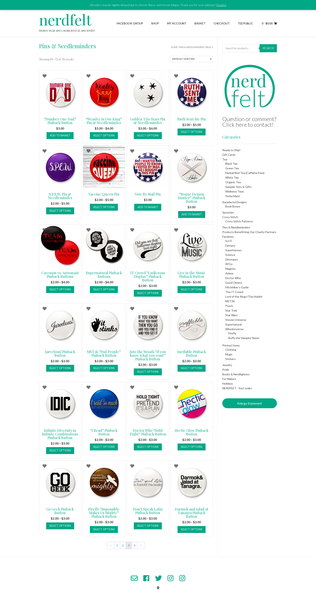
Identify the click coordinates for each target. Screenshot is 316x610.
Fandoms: (228, 236)
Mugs (228, 354)
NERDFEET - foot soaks (237, 388)
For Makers (229, 379)
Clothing (230, 349)
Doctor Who (233, 278)
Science (230, 254)
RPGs (229, 264)
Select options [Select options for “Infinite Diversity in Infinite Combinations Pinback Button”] (60, 450)
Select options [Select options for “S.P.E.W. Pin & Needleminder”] (60, 210)
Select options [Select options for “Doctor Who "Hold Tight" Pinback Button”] (148, 446)
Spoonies (228, 212)
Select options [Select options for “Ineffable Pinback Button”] (191, 368)
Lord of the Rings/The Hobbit (243, 296)
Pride (225, 369)
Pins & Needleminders (191, 47)
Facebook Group (130, 23)
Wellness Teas (234, 191)
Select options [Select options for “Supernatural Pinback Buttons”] (104, 289)
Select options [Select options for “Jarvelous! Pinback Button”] (60, 368)
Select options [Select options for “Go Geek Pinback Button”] (60, 525)
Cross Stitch (230, 217)
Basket (200, 23)
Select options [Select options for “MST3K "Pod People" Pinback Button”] (104, 368)
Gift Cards (228, 154)
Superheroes (233, 250)
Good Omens (233, 282)
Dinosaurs (231, 259)
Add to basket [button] (60, 135)
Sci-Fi (228, 241)
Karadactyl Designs (234, 202)
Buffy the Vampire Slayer (243, 338)
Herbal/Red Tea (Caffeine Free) (244, 173)
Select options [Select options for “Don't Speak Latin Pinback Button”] (148, 525)
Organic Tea (233, 182)
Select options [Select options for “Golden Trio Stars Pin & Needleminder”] (148, 135)
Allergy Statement (249, 403)
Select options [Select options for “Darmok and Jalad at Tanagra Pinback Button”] (191, 529)
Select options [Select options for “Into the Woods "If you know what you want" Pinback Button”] (148, 371)
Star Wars (231, 315)
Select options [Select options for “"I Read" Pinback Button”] (104, 446)
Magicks (230, 268)
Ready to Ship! (231, 150)
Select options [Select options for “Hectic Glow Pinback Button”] (191, 446)
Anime (229, 273)
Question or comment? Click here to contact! (249, 121)
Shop (155, 23)
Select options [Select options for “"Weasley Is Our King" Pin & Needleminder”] (104, 135)
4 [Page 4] (134, 545)
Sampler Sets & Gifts (238, 186)
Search (268, 48)
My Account (176, 23)
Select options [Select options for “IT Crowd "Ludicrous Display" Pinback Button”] (148, 293)
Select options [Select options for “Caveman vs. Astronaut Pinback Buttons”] (60, 289)
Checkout (222, 23)
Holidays (227, 383)
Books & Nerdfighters (236, 374)
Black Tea (231, 163)
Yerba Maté (232, 196)
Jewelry (227, 365)
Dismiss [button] (221, 5)
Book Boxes (232, 206)
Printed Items (231, 345)
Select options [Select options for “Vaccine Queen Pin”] (104, 207)
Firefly (232, 333)
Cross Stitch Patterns (239, 221)
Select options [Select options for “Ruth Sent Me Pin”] (191, 131)
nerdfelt (65, 19)
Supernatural (233, 324)
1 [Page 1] (117, 545)
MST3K (230, 301)
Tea (224, 159)
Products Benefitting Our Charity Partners (249, 232)
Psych (229, 306)
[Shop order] (191, 59)
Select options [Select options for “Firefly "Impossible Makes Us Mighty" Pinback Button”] (104, 529)
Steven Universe (235, 319)
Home (174, 47)
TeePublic (245, 23)
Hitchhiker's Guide (237, 287)
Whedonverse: (234, 329)
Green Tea (232, 168)
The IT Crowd (234, 292)
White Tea (232, 177)
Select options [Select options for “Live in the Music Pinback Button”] (191, 289)
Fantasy (230, 245)
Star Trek (231, 310)
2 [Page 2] (123, 545)
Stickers (230, 359)
